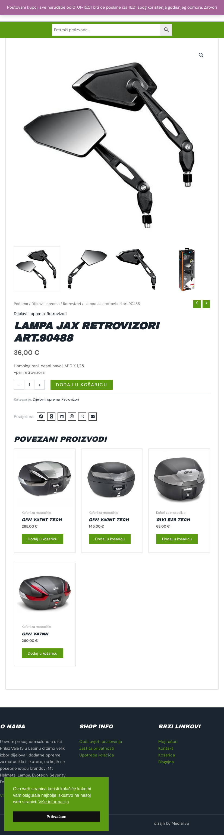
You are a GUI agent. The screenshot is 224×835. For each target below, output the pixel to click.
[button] (201, 58)
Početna (21, 306)
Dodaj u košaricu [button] (37, 545)
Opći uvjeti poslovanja (100, 742)
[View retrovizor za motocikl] (37, 272)
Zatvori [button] (210, 7)
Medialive (180, 823)
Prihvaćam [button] (57, 816)
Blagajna (166, 762)
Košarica (166, 755)
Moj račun (168, 742)
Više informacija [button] (53, 802)
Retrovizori (73, 306)
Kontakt (165, 748)
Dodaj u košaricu (82, 387)
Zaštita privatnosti (96, 748)
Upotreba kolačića (96, 755)
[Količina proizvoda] (29, 387)
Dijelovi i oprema (46, 306)
